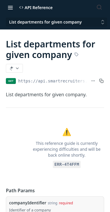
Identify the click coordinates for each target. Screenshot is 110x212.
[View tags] (76, 55)
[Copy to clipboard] (101, 81)
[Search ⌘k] (99, 7)
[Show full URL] (93, 81)
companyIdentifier (27, 203)
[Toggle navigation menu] (10, 7)
